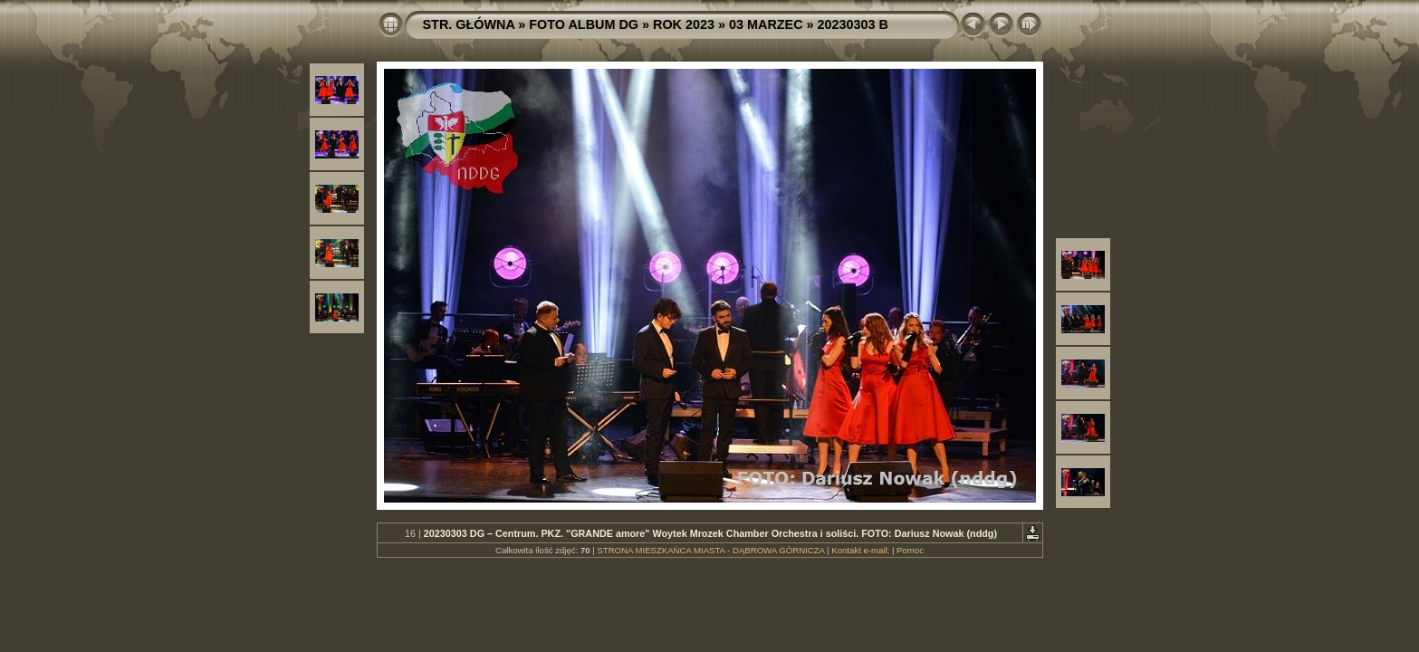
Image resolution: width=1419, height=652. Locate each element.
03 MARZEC (766, 24)
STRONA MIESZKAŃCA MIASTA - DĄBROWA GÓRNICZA (710, 550)
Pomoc (910, 550)
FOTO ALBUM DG (583, 24)
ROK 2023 (683, 24)
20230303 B (853, 24)
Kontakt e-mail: (860, 550)
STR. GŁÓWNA (469, 24)
